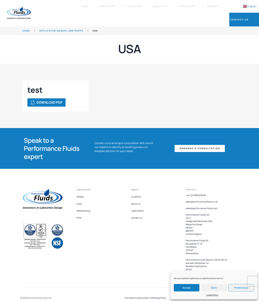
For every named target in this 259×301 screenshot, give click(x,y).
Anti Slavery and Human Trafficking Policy (145, 288)
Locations (127, 8)
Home (81, 8)
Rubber (80, 186)
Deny (214, 287)
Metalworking (83, 201)
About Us (149, 8)
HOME (26, 21)
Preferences (241, 287)
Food (79, 194)
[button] (200, 138)
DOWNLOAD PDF (46, 93)
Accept (187, 287)
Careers (196, 8)
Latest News (173, 8)
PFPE (79, 208)
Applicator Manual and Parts (61, 21)
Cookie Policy (212, 295)
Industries (103, 8)
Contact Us (246, 8)
